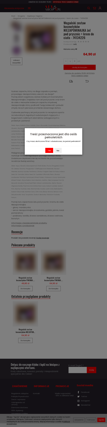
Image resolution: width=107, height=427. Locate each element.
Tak (49, 150)
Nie (58, 150)
